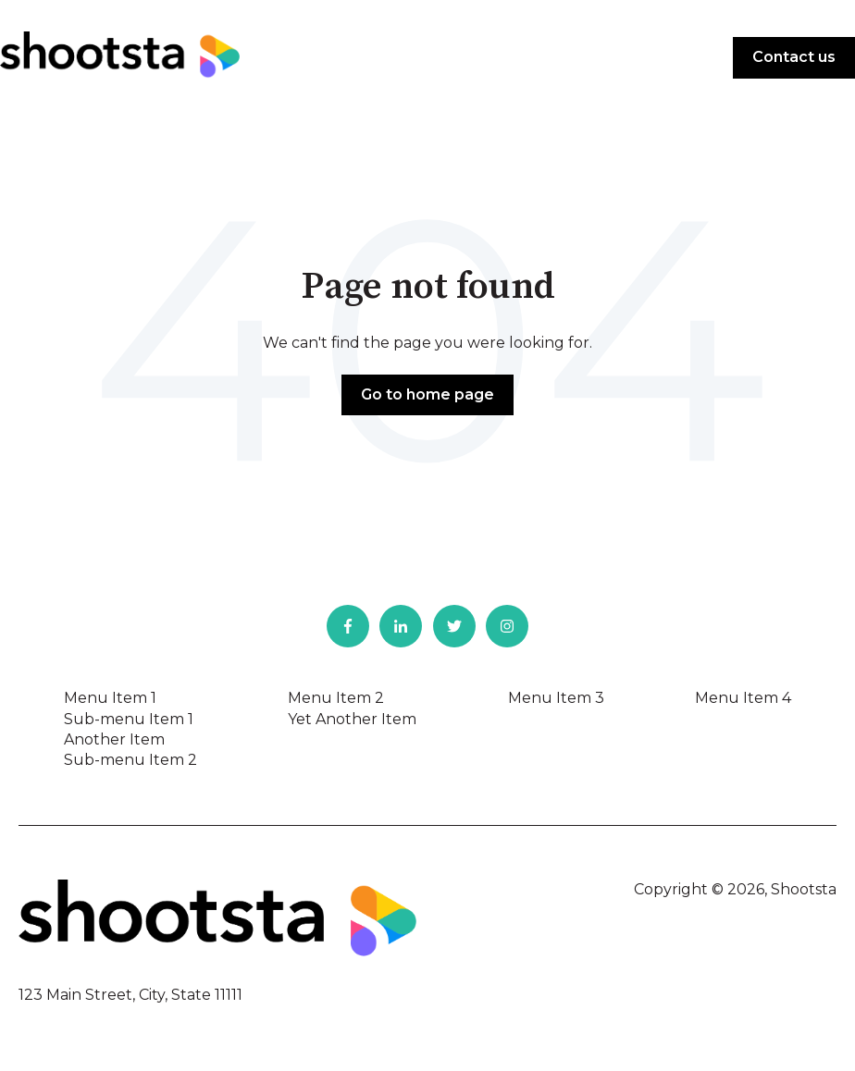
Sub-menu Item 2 (130, 760)
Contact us (794, 57)
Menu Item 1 (110, 698)
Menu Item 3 (556, 698)
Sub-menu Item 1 (128, 719)
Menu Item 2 (336, 698)
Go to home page (427, 394)
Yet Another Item (352, 719)
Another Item (114, 739)
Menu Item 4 (743, 698)
